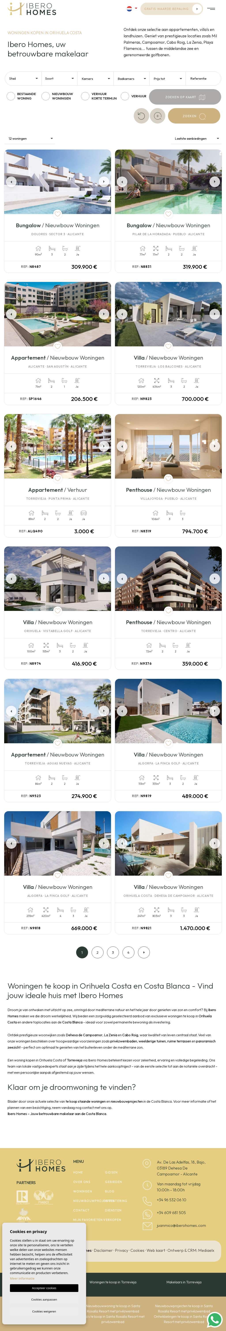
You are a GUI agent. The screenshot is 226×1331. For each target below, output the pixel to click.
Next (105, 182)
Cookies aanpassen (44, 1299)
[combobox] (24, 78)
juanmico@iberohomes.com (181, 1225)
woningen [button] (82, 1191)
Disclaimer (103, 1250)
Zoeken (194, 116)
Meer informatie (22, 1278)
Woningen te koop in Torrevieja (112, 1282)
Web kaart (156, 1250)
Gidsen (111, 1172)
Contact (81, 1210)
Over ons (81, 1182)
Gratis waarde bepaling (173, 9)
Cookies (137, 1250)
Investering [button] (116, 1201)
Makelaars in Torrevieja (184, 1282)
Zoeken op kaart (185, 97)
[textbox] (25, 78)
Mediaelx (206, 1250)
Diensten (113, 1210)
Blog (110, 1191)
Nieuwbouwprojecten (94, 1201)
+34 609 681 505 (171, 1212)
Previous (10, 182)
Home (78, 1172)
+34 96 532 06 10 (171, 1199)
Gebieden (113, 1182)
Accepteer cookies (44, 1287)
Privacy (121, 1250)
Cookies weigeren (44, 1311)
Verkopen (112, 1220)
